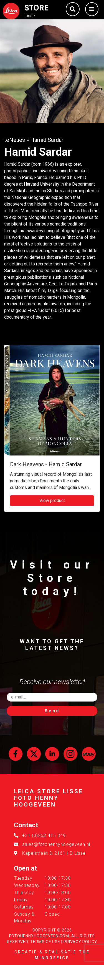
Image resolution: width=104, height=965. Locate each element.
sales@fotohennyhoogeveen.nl (56, 844)
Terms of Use (45, 942)
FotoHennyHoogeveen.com (39, 936)
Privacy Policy (80, 942)
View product (52, 500)
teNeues (14, 140)
